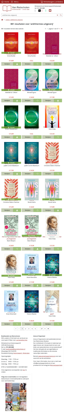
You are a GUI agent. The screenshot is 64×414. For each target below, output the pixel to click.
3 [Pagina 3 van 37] (28, 329)
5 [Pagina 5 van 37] (35, 329)
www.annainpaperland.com (46, 356)
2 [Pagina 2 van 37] (25, 329)
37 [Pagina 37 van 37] (41, 329)
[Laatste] (48, 328)
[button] (52, 2)
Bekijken (7, 64)
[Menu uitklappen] (14, 2)
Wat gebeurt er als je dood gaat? (52, 313)
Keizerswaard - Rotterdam (21, 353)
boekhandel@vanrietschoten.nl (15, 349)
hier (24, 370)
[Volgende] (45, 328)
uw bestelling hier (21, 340)
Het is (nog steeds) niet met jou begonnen (11, 238)
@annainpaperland (56, 365)
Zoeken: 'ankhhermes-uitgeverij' (14, 20)
